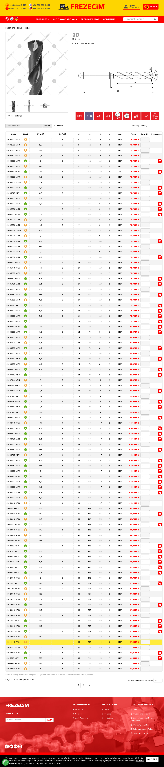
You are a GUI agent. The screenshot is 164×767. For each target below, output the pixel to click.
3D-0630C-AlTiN (13, 337)
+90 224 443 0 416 (17, 5)
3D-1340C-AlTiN (13, 631)
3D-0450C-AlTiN (13, 236)
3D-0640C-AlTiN (13, 342)
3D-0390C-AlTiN (13, 203)
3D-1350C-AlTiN (13, 636)
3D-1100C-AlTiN (12, 546)
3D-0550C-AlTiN (13, 289)
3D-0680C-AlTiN (13, 364)
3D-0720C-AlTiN (13, 385)
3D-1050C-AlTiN (13, 530)
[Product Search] (138, 19)
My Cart (107, 714)
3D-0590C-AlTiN (13, 316)
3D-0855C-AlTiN (13, 449)
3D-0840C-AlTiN (13, 439)
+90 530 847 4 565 (41, 8)
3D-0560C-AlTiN (13, 300)
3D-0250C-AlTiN (13, 145)
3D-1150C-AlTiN (12, 567)
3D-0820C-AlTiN (13, 428)
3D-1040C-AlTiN (13, 524)
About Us (79, 709)
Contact (78, 714)
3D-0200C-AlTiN (13, 139)
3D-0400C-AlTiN (13, 209)
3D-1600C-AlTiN (13, 668)
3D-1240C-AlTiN (13, 599)
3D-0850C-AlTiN (13, 444)
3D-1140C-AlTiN (12, 562)
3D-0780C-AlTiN (13, 407)
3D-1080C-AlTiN (13, 540)
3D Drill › (28, 28)
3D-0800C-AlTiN (13, 417)
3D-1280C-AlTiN (13, 610)
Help (135, 709)
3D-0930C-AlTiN (13, 487)
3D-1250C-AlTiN (13, 604)
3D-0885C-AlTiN (13, 465)
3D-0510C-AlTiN (13, 268)
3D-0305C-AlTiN (13, 166)
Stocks (58, 126)
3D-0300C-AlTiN (13, 161)
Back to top (156, 759)
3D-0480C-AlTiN (13, 257)
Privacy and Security (141, 714)
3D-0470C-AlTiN (13, 252)
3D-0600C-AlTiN (13, 321)
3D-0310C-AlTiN (13, 171)
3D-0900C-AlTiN (13, 471)
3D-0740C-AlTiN (13, 391)
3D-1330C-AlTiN (13, 626)
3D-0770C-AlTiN (13, 401)
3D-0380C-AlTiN (13, 198)
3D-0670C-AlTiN (13, 358)
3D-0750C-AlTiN (13, 396)
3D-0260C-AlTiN (13, 155)
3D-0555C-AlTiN (13, 294)
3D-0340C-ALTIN (13, 182)
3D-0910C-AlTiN (13, 476)
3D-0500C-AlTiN (13, 262)
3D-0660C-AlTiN (13, 353)
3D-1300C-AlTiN (13, 615)
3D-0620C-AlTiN (13, 332)
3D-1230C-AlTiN (13, 594)
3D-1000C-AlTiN (13, 503)
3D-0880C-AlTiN (13, 460)
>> (88, 685)
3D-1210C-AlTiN (12, 583)
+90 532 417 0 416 (17, 8)
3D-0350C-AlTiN (13, 187)
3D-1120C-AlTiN (12, 551)
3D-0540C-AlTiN (13, 284)
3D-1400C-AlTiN (13, 642)
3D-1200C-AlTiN (13, 578)
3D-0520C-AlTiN (13, 273)
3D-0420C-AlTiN (13, 219)
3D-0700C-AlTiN (13, 375)
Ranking (135, 125)
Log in (106, 709)
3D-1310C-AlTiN (12, 620)
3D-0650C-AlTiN (13, 348)
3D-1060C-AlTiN (13, 535)
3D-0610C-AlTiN (13, 326)
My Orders (108, 718)
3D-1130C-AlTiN (12, 556)
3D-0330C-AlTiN (13, 177)
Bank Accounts (81, 718)
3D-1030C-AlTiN (13, 519)
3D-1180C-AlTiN (12, 572)
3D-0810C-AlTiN (13, 423)
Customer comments (142, 733)
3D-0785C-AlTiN (13, 412)
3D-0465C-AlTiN (13, 246)
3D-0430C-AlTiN (13, 225)
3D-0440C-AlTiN (13, 230)
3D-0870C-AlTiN (13, 455)
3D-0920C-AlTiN (13, 481)
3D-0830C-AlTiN (13, 433)
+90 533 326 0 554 (41, 5)
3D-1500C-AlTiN (13, 652)
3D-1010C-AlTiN (12, 508)
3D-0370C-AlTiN (13, 193)
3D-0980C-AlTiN (13, 497)
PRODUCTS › (11, 28)
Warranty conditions (141, 725)
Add (49, 719)
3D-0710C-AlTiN (13, 380)
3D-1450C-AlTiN (13, 647)
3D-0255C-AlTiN (13, 150)
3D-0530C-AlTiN (13, 278)
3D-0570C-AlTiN (13, 305)
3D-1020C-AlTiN (13, 513)
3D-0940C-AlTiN (13, 492)
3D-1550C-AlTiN (13, 663)
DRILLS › (20, 28)
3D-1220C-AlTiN (13, 588)
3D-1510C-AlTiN (12, 658)
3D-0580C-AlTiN (13, 310)
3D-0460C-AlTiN (13, 241)
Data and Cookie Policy (143, 729)
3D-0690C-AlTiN (13, 369)
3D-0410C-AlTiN (13, 214)
